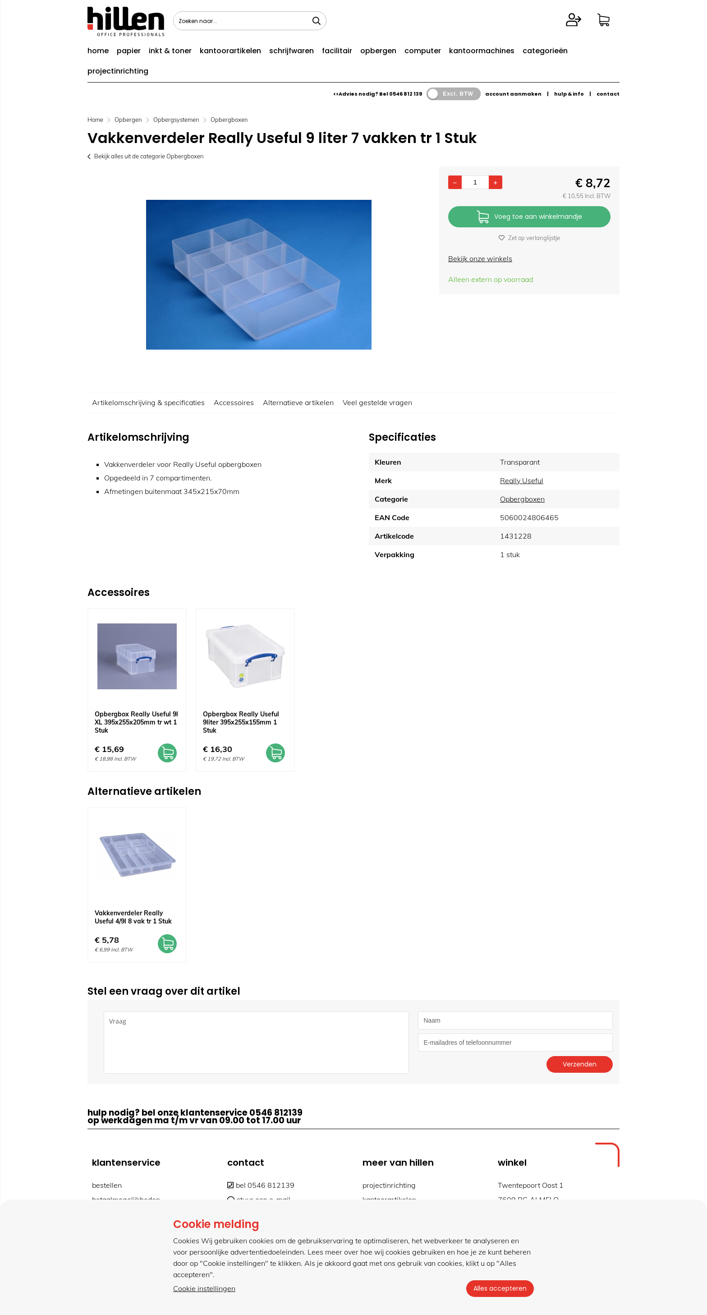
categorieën (545, 51)
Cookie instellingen (204, 1288)
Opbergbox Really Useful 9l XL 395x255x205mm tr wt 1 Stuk (136, 722)
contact (608, 93)
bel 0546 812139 (260, 1185)
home (98, 51)
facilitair (337, 51)
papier (129, 51)
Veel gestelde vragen (377, 402)
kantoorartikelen (230, 51)
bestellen (107, 1185)
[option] (258, 274)
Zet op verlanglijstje (529, 237)
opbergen (378, 51)
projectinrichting (117, 71)
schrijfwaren (291, 51)
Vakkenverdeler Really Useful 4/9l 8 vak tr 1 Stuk (133, 917)
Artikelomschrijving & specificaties (148, 402)
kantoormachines (481, 51)
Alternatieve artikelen (298, 402)
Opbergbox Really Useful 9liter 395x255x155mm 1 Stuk (241, 722)
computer (422, 51)
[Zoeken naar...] (317, 21)
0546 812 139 (405, 93)
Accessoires (234, 402)
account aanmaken (513, 93)
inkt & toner (170, 51)
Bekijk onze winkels (480, 258)
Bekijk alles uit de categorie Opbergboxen (145, 156)
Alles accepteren (500, 1288)
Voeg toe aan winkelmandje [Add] (529, 217)
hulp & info (569, 93)
